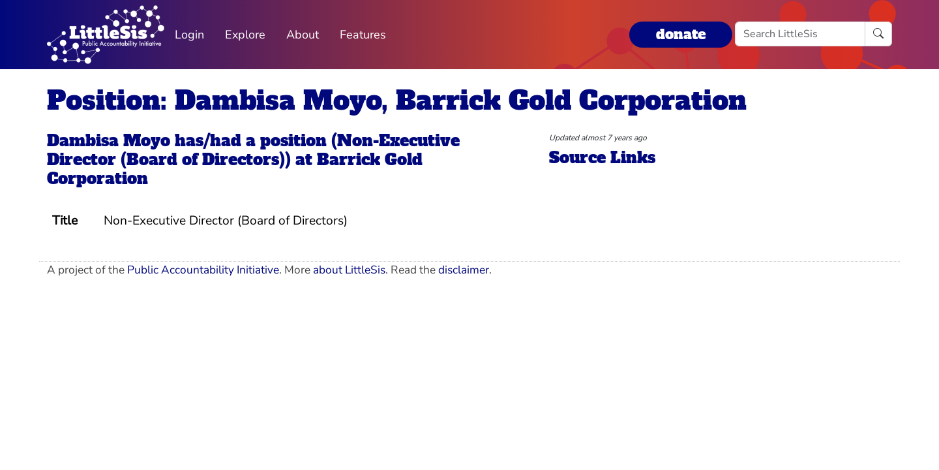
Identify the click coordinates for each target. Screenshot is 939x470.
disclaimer (463, 269)
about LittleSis (349, 269)
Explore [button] (245, 34)
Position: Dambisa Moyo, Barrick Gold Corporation (397, 100)
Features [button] (363, 34)
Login (189, 34)
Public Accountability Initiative (203, 269)
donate (681, 34)
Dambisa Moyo (108, 140)
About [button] (302, 34)
